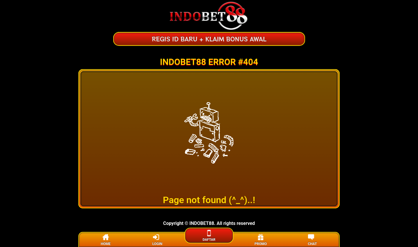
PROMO (261, 239)
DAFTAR (209, 235)
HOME (106, 239)
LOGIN (157, 239)
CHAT (312, 239)
